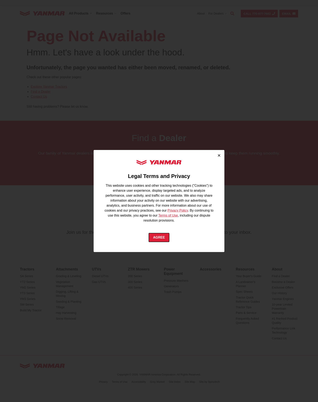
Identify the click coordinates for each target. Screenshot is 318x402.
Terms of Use (168, 215)
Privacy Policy (178, 210)
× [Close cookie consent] (219, 155)
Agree (159, 237)
